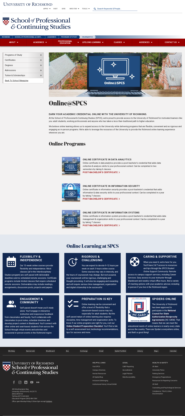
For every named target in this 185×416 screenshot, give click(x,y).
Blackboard (50, 346)
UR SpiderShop (97, 371)
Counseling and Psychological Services (166, 382)
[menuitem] (91, 4)
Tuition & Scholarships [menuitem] (15, 71)
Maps (156, 346)
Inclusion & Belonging (100, 375)
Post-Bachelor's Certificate (100, 168)
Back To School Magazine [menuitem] (16, 76)
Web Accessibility (129, 371)
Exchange (84, 346)
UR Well (155, 378)
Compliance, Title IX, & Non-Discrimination (162, 386)
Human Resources (99, 368)
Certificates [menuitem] (10, 56)
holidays (49, 396)
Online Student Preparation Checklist (84, 322)
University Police (158, 364)
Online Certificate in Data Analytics (107, 155)
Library (140, 346)
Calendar (173, 346)
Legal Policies (128, 368)
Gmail (102, 346)
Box (67, 346)
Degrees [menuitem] (9, 61)
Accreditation (127, 364)
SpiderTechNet (121, 346)
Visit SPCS (96, 360)
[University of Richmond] (25, 4)
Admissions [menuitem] (10, 66)
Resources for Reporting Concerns (164, 375)
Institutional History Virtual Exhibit (104, 378)
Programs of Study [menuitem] (13, 51)
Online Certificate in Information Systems (112, 208)
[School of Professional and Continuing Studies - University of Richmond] (32, 363)
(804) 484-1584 (31, 393)
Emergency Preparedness (161, 371)
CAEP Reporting (128, 360)
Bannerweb (31, 346)
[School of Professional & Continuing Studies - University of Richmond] (38, 20)
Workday (11, 346)
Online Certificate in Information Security (112, 182)
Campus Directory (98, 364)
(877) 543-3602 (23, 391)
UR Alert (155, 360)
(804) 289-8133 (17, 389)
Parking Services (158, 368)
